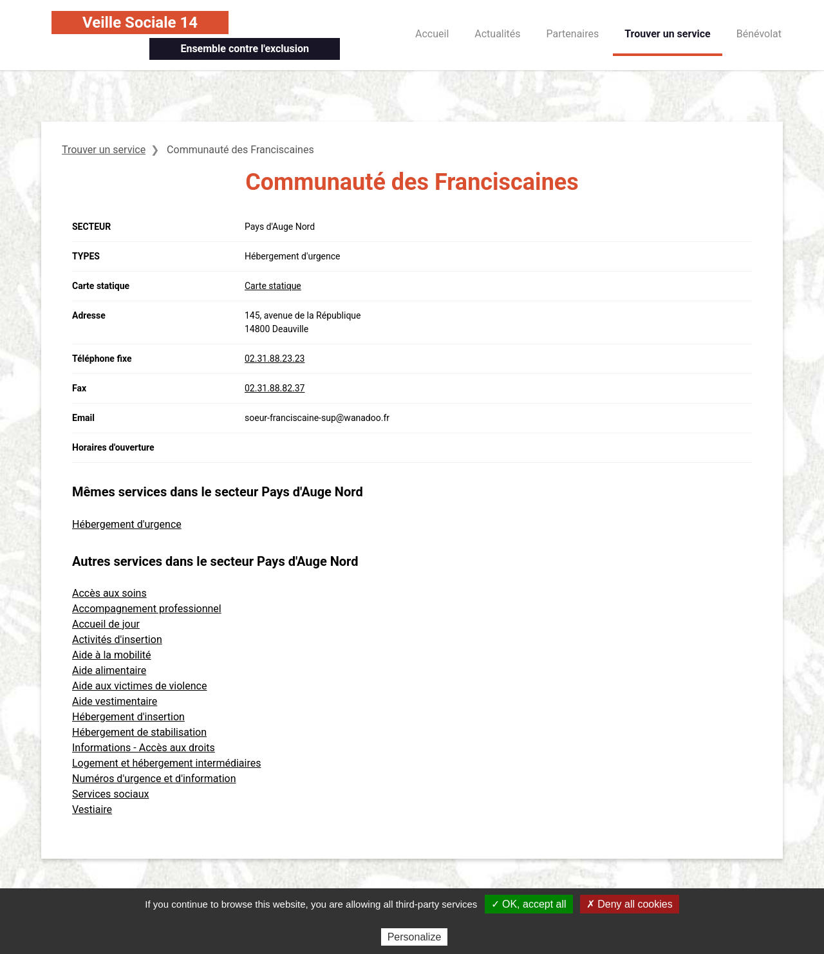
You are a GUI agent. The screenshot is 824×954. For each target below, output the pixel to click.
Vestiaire (92, 809)
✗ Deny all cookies (629, 904)
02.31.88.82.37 (274, 388)
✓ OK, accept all (528, 904)
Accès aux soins (109, 593)
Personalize (415, 936)
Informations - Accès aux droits (143, 748)
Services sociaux (110, 794)
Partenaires (573, 34)
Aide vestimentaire (114, 701)
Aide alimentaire (109, 670)
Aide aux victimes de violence (139, 686)
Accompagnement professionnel (146, 609)
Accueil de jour (106, 624)
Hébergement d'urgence (127, 524)
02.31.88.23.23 (274, 358)
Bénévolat (759, 34)
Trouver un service (667, 34)
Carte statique (273, 286)
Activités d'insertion (117, 639)
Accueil (432, 34)
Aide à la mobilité (111, 655)
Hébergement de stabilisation (139, 732)
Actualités (497, 34)
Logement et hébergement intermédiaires (166, 763)
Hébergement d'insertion (128, 717)
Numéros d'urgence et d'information (154, 778)
